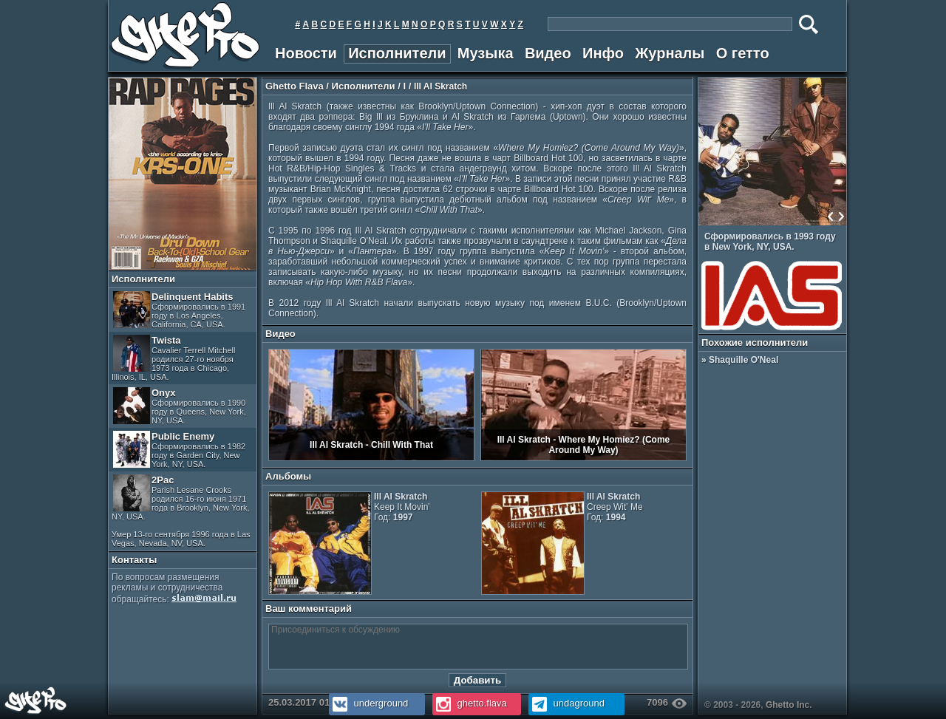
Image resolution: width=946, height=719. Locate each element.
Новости (306, 53)
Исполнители (397, 53)
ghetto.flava (469, 703)
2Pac (181, 511)
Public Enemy (179, 449)
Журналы (669, 53)
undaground (566, 703)
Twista (174, 358)
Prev (831, 216)
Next (841, 216)
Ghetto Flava (294, 86)
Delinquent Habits (179, 310)
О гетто (742, 53)
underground (368, 703)
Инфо (603, 53)
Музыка (485, 53)
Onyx (179, 406)
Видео (548, 53)
